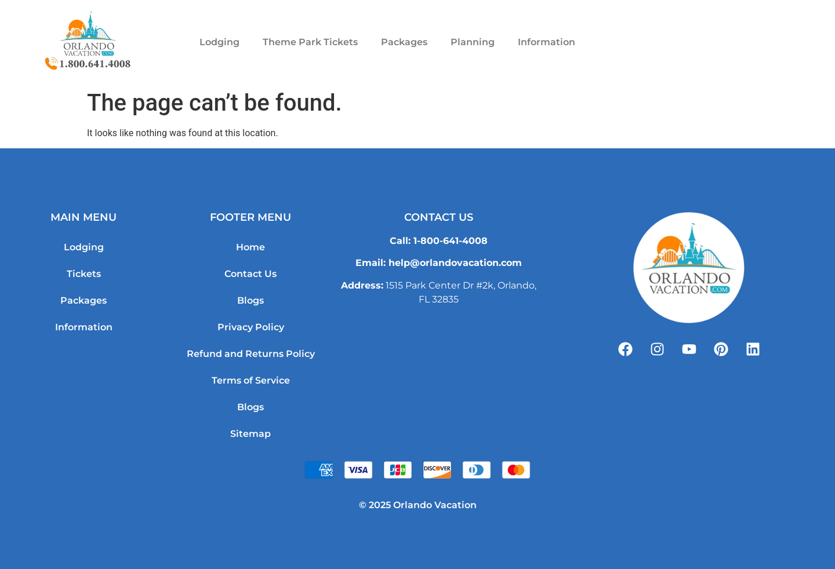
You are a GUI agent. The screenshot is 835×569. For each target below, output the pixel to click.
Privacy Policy (250, 327)
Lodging (219, 42)
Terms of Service (251, 380)
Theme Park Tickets (310, 42)
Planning (473, 42)
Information (546, 42)
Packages (404, 42)
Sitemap (250, 433)
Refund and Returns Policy (251, 353)
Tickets (84, 273)
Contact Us (250, 273)
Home (250, 247)
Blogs (250, 300)
